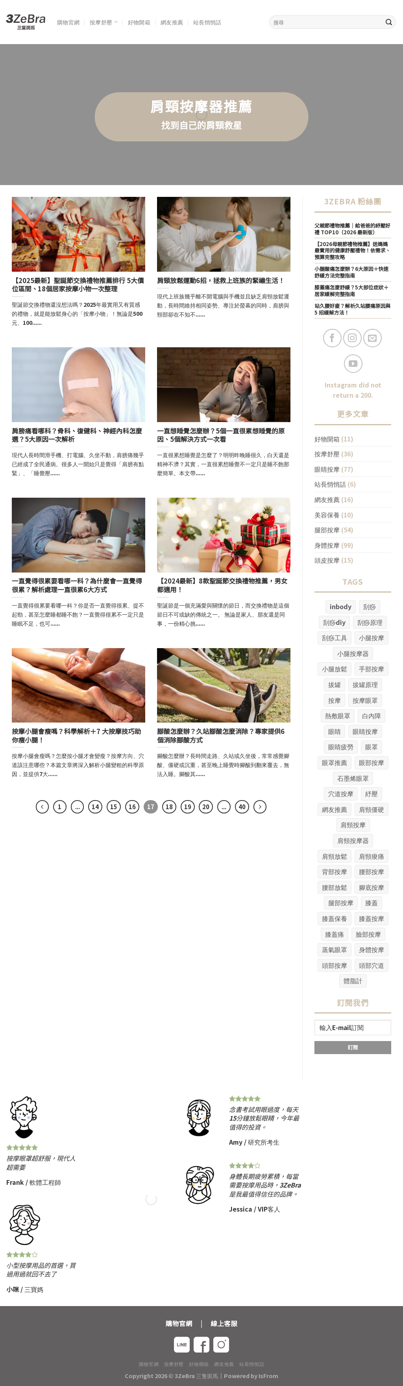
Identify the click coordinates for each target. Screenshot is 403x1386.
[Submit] (389, 22)
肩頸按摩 (353, 824)
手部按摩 (371, 668)
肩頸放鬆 (334, 856)
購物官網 (68, 22)
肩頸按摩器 (353, 840)
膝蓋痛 (334, 934)
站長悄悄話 (207, 22)
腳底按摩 (371, 887)
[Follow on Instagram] (352, 338)
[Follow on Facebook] (332, 338)
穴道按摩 (340, 793)
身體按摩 (327, 545)
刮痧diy (334, 622)
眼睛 (334, 731)
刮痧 (369, 606)
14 (95, 806)
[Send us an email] (372, 338)
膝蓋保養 (334, 918)
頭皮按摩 (327, 560)
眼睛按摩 (327, 469)
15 (113, 806)
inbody (340, 606)
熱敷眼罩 (337, 715)
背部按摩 (334, 871)
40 (242, 806)
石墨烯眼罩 (353, 778)
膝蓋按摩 (371, 918)
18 (169, 806)
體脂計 (353, 980)
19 (187, 806)
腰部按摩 (371, 871)
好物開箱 (139, 22)
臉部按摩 (368, 934)
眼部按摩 (371, 762)
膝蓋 (371, 902)
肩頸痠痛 (371, 856)
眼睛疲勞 (340, 746)
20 (205, 806)
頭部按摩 (334, 965)
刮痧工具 (334, 637)
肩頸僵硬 (371, 809)
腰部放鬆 (334, 887)
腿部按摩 (327, 529)
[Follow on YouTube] (353, 363)
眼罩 (371, 746)
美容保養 (327, 514)
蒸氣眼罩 (334, 949)
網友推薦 (172, 22)
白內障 (371, 715)
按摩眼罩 (365, 700)
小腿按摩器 (353, 653)
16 (132, 806)
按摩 (334, 700)
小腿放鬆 (334, 668)
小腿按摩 (371, 637)
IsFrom (268, 1375)
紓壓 (371, 793)
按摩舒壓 (104, 22)
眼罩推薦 (334, 762)
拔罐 (334, 684)
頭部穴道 (371, 965)
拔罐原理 (365, 684)
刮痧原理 (370, 622)
